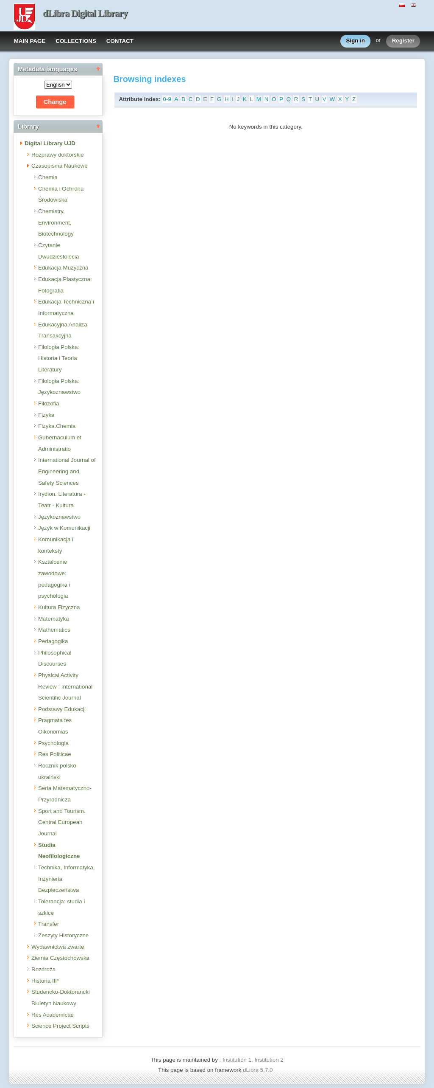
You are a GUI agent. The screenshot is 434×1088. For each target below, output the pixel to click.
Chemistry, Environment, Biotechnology (56, 222)
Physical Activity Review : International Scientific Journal (65, 686)
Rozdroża (43, 969)
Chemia (48, 177)
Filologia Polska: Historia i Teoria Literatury (58, 358)
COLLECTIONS (76, 41)
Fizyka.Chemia (56, 426)
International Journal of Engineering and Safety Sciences (67, 471)
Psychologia (53, 743)
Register (403, 41)
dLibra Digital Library (85, 13)
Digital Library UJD (50, 143)
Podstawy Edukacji (62, 709)
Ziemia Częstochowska (60, 958)
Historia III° (45, 981)
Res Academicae (52, 1015)
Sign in (355, 41)
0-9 (167, 99)
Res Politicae (54, 754)
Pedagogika (53, 641)
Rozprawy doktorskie (57, 155)
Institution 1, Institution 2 (253, 1060)
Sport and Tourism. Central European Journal (62, 822)
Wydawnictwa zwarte (57, 947)
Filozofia (48, 403)
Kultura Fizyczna (59, 607)
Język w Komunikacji (64, 528)
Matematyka (53, 619)
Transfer (48, 924)
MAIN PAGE (30, 41)
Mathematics (54, 630)
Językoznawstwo (59, 517)
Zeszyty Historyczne (63, 935)
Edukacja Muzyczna (63, 267)
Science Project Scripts (60, 1026)
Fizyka (46, 415)
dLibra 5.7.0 (258, 1070)
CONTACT (120, 41)
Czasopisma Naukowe (59, 166)
